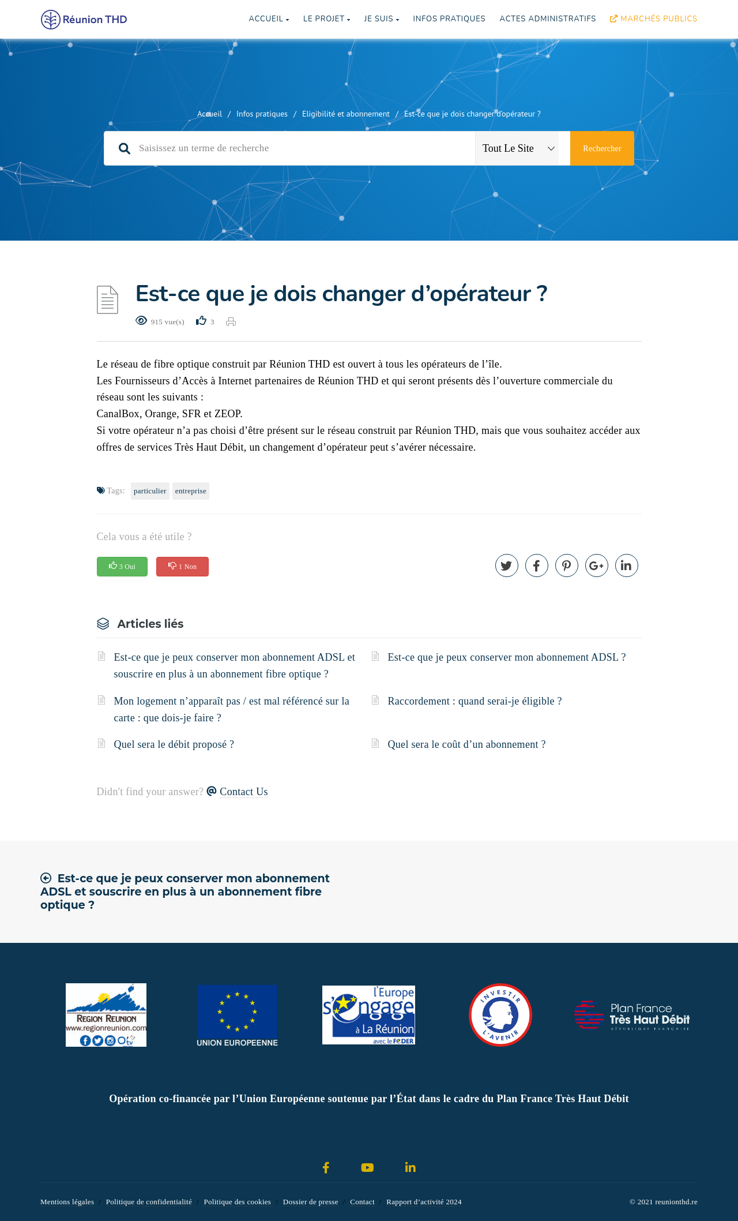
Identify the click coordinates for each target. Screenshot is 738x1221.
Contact (362, 1201)
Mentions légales (67, 1201)
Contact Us (244, 791)
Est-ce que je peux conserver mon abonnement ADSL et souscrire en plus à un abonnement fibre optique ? (235, 665)
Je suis (381, 19)
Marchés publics (654, 19)
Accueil (268, 19)
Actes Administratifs (547, 19)
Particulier (150, 490)
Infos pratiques (449, 19)
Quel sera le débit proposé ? (174, 744)
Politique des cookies (237, 1201)
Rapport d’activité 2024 (423, 1201)
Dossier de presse (310, 1201)
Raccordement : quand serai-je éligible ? (475, 701)
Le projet (327, 19)
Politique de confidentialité (149, 1201)
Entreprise (190, 490)
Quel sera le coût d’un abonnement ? (467, 744)
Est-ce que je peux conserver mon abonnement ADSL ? (507, 657)
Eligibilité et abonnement (346, 113)
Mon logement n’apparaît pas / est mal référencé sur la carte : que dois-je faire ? (232, 709)
